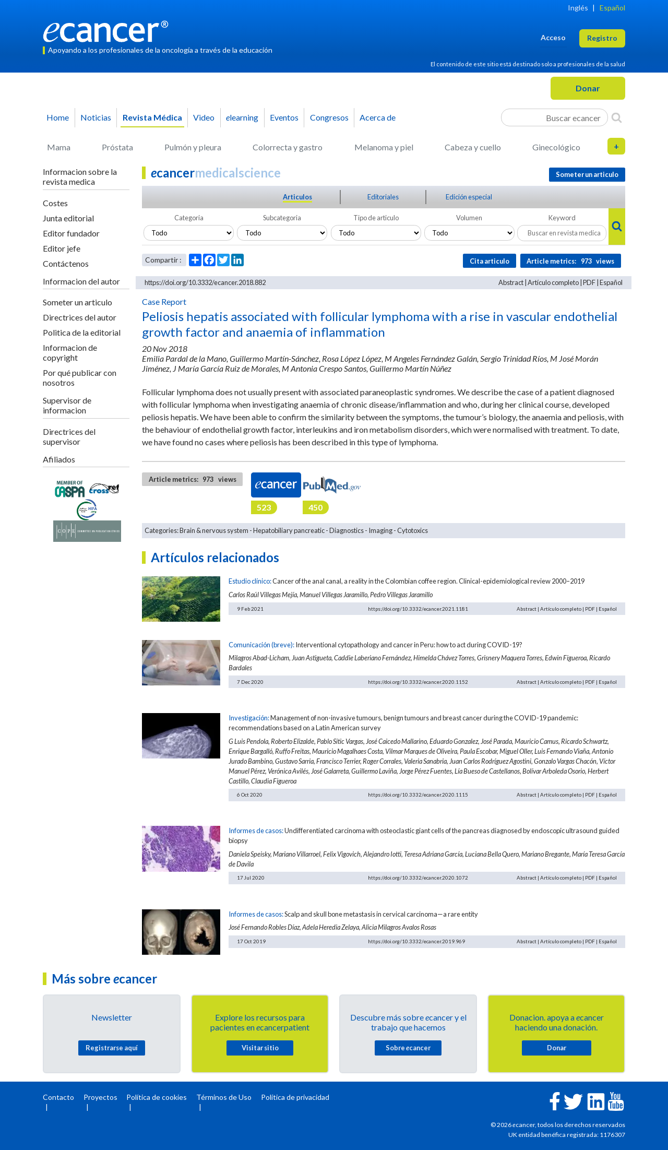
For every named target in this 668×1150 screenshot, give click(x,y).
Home (57, 117)
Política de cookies (156, 1097)
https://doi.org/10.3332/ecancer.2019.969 (416, 941)
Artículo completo (553, 282)
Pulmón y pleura (192, 147)
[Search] (616, 117)
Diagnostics (346, 530)
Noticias (95, 117)
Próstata (117, 147)
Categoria (189, 218)
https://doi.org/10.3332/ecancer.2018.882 (205, 282)
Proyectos (100, 1097)
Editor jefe (61, 248)
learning (242, 117)
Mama (58, 147)
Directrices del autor (79, 317)
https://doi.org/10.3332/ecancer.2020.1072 (418, 877)
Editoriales (383, 197)
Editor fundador (71, 233)
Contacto (58, 1097)
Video (203, 117)
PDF (589, 282)
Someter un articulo (77, 302)
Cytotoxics (412, 530)
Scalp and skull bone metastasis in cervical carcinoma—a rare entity (381, 914)
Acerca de (378, 117)
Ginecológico (556, 147)
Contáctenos (66, 263)
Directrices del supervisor (69, 436)
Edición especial (469, 197)
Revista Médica (152, 117)
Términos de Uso (224, 1097)
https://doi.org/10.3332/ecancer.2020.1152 (418, 682)
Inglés (578, 7)
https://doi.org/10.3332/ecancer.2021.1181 (418, 609)
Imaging (380, 530)
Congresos (329, 117)
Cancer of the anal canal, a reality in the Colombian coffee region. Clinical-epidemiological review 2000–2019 (428, 581)
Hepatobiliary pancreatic (289, 530)
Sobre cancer (408, 1048)
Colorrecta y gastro (288, 147)
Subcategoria (282, 218)
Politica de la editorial (82, 332)
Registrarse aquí (112, 1048)
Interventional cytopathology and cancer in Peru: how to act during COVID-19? (408, 645)
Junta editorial (68, 218)
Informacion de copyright (70, 352)
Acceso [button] (553, 37)
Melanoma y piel (383, 147)
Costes (55, 203)
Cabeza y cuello (473, 147)
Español (612, 7)
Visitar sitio (260, 1048)
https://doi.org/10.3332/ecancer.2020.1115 (418, 794)
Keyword (562, 218)
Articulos (297, 197)
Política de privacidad (295, 1097)
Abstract (510, 282)
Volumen (469, 218)
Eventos (284, 117)
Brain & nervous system (214, 530)
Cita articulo (489, 261)
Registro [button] (602, 37)
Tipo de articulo (376, 218)
